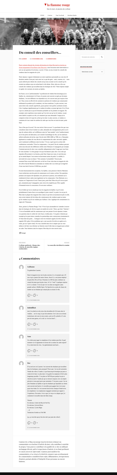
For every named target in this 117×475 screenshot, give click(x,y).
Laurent (24, 58)
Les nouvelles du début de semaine (58, 245)
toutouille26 (31, 308)
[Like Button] (28, 295)
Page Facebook (60, 15)
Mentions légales (72, 15)
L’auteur (50, 15)
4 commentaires (51, 58)
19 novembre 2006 (37, 58)
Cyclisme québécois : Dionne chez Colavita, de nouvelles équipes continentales (29, 247)
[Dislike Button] (34, 295)
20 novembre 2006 (34, 329)
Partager (23, 233)
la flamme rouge (58, 5)
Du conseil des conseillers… (41, 52)
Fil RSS (42, 15)
